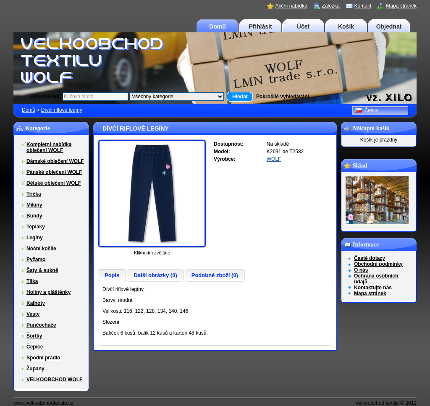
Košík (346, 26)
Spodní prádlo (43, 358)
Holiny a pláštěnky (48, 292)
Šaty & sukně (42, 270)
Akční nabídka (291, 6)
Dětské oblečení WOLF (53, 183)
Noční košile (41, 248)
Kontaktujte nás (373, 288)
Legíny (34, 238)
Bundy (34, 216)
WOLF (274, 159)
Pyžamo (35, 259)
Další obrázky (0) (155, 275)
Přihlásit (260, 26)
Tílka (32, 281)
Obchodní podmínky (378, 264)
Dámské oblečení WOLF (55, 161)
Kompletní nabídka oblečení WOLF (48, 147)
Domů (217, 26)
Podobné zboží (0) (214, 275)
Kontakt (363, 6)
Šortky (34, 336)
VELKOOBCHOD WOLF (54, 379)
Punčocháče (41, 325)
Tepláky (35, 227)
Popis (112, 275)
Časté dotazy (369, 258)
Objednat (389, 26)
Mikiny (34, 205)
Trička (33, 194)
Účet (303, 26)
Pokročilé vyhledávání (282, 97)
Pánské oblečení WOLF (54, 172)
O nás (361, 270)
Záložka (331, 6)
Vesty (32, 314)
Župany (35, 369)
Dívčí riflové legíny (61, 110)
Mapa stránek (401, 6)
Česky (366, 110)
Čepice (34, 347)
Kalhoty (35, 303)
